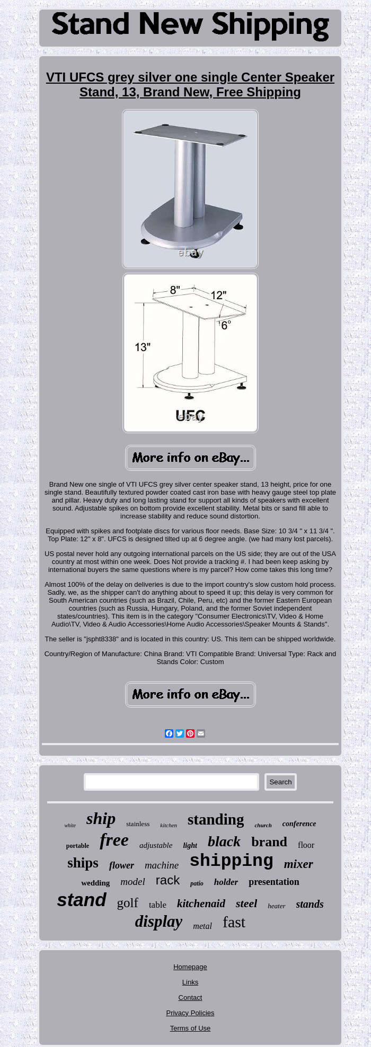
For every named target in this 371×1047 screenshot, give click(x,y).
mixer (298, 864)
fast (234, 921)
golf (127, 903)
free (114, 839)
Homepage (190, 967)
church (262, 825)
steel (246, 903)
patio (197, 883)
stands (310, 904)
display (159, 921)
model (132, 881)
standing (216, 819)
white (70, 825)
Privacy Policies (190, 1013)
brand (269, 841)
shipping (231, 861)
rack (168, 880)
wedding (95, 883)
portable (77, 845)
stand (81, 899)
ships (83, 863)
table (157, 905)
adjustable (156, 845)
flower (121, 865)
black (224, 841)
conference (299, 824)
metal (202, 925)
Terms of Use (190, 1028)
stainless (137, 824)
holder (226, 882)
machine (162, 865)
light (190, 845)
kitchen (168, 825)
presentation (274, 881)
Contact (190, 997)
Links (190, 982)
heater (276, 906)
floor (306, 844)
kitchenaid (201, 903)
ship (101, 818)
